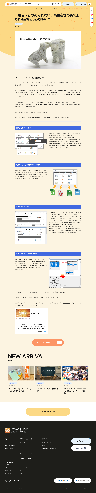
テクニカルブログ (9, 462)
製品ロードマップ (46, 442)
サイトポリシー (20, 488)
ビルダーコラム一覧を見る (43, 342)
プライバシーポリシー (10, 488)
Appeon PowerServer (10, 445)
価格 (6, 451)
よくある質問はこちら (48, 411)
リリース (22, 451)
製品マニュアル (8, 470)
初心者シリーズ (66, 303)
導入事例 (22, 442)
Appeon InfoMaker (9, 448)
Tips (6, 467)
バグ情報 (7, 464)
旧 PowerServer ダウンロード (49, 448)
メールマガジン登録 (81, 4)
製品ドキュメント (46, 445)
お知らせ (22, 464)
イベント (22, 462)
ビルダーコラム (24, 467)
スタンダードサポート (25, 448)
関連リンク (23, 473)
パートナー (23, 470)
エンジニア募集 (81, 448)
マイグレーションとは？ (26, 453)
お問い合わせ (68, 4)
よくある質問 (23, 445)
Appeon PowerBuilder (10, 442)
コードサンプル (8, 473)
